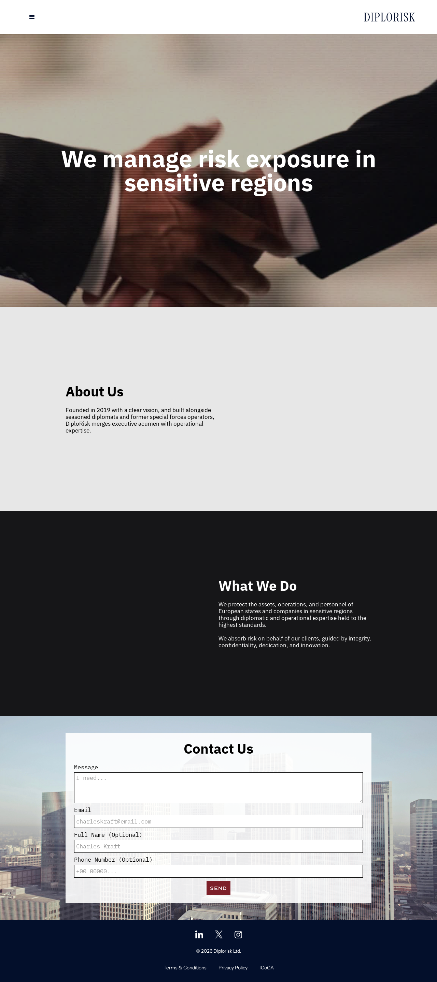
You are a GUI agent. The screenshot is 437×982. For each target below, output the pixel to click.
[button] (32, 17)
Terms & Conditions (185, 968)
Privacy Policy (233, 968)
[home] (389, 17)
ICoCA (266, 968)
